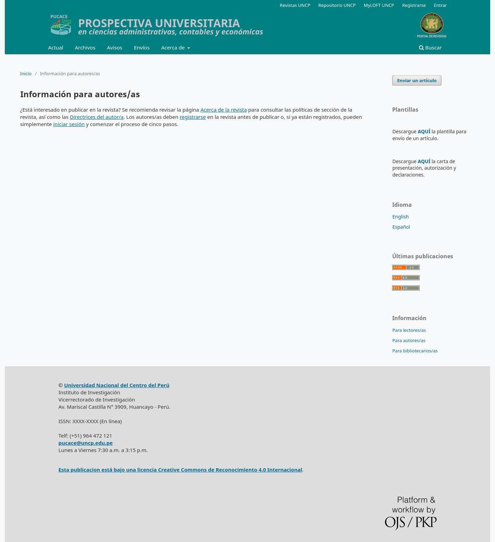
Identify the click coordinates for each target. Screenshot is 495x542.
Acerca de (173, 47)
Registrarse (414, 5)
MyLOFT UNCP (379, 5)
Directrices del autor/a (96, 116)
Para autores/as (408, 340)
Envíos (142, 47)
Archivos (85, 47)
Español (401, 227)
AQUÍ (424, 131)
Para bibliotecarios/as (415, 351)
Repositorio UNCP (337, 5)
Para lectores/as (409, 330)
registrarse (193, 116)
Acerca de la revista (223, 109)
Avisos (114, 47)
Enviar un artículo (417, 80)
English (400, 216)
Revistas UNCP (295, 5)
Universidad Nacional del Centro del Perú (116, 385)
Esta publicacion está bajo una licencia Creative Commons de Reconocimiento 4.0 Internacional (180, 469)
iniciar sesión (69, 124)
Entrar (440, 5)
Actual (55, 47)
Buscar (430, 47)
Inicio (26, 73)
